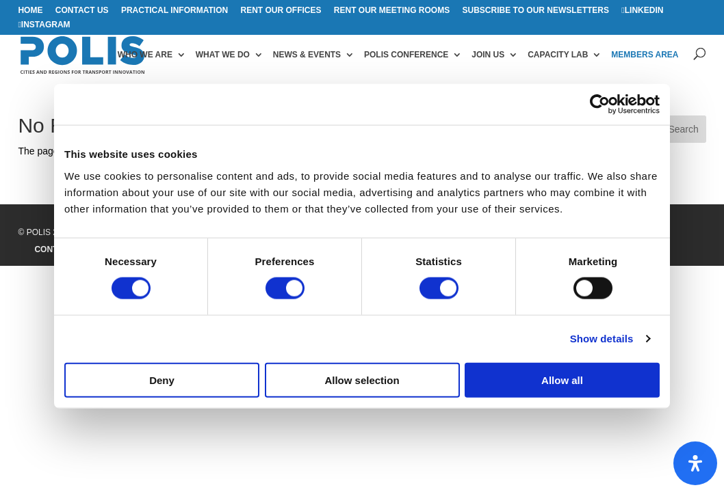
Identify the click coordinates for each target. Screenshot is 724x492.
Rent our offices (280, 10)
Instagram (45, 24)
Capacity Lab (558, 54)
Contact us (82, 10)
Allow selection (361, 379)
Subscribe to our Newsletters (536, 10)
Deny (161, 379)
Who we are (145, 54)
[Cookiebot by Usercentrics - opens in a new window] (600, 104)
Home (30, 10)
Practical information (174, 10)
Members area (644, 54)
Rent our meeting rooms (392, 10)
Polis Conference (406, 54)
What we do (223, 54)
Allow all (562, 379)
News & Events (307, 54)
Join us (487, 54)
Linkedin (644, 10)
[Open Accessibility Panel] (695, 463)
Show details (602, 338)
